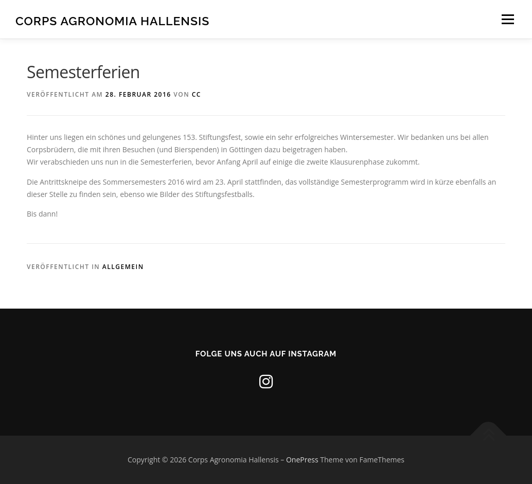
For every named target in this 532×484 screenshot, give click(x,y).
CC (196, 94)
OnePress (302, 459)
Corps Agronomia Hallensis (112, 21)
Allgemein (123, 266)
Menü (508, 19)
